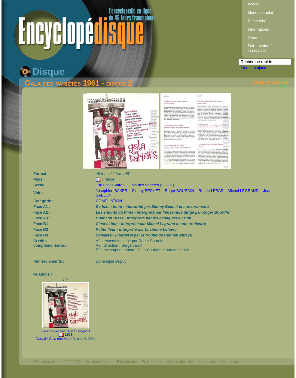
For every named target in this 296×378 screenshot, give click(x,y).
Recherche (257, 21)
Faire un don (127, 362)
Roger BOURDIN (180, 190)
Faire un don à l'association (260, 48)
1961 (100, 185)
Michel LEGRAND (244, 190)
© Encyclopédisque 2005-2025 (56, 362)
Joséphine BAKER (112, 190)
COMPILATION (270, 83)
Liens (252, 37)
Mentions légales (98, 362)
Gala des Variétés (144, 185)
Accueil (254, 4)
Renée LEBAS (211, 190)
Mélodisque (230, 362)
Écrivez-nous (152, 362)
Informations (258, 29)
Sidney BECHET (146, 190)
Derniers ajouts (254, 68)
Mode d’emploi (260, 12)
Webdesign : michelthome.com (191, 362)
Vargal (119, 185)
